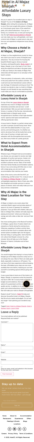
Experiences (19, 418)
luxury (8, 308)
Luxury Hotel (15, 308)
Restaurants (7, 418)
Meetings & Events (13, 421)
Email (3, 352)
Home (4, 416)
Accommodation (26, 416)
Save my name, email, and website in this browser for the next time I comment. (17, 369)
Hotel (8, 306)
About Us (13, 416)
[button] (31, 5)
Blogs (25, 421)
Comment (4, 322)
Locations (17, 424)
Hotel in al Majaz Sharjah (18, 306)
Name (3, 345)
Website (3, 359)
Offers (29, 418)
